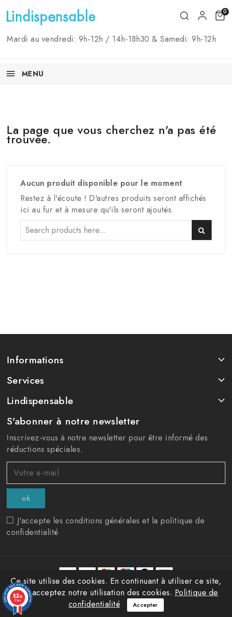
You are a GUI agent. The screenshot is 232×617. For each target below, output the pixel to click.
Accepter (145, 605)
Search (202, 230)
